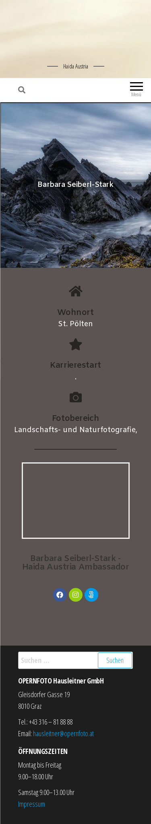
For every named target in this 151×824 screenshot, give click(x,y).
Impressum (31, 804)
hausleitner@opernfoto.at (63, 733)
